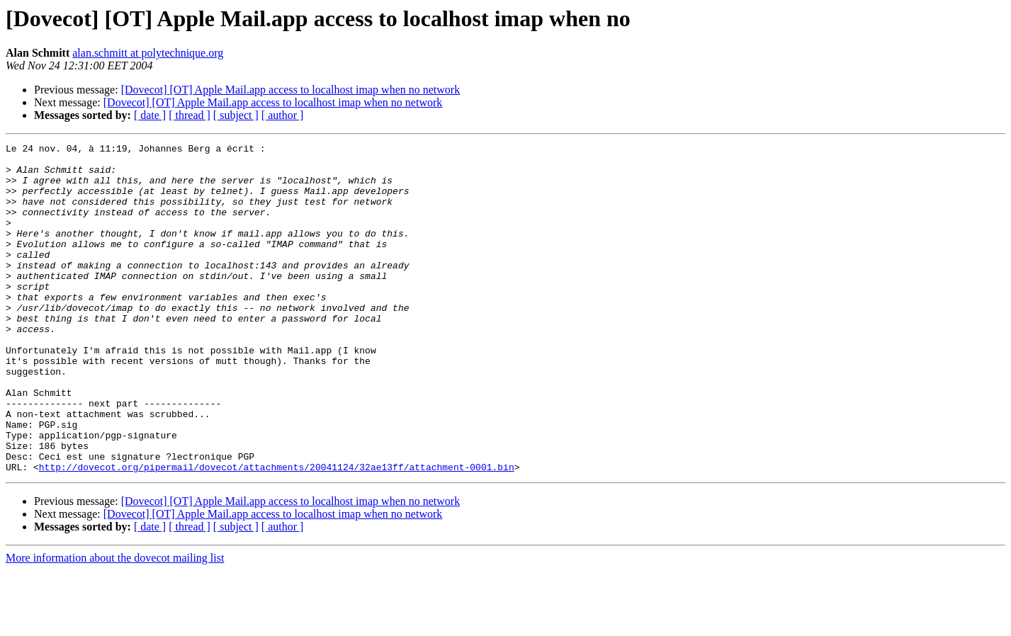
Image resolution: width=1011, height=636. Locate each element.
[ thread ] (189, 115)
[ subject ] (236, 115)
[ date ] (150, 115)
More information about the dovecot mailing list (115, 624)
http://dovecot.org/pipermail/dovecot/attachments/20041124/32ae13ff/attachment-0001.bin (276, 532)
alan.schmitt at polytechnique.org (147, 53)
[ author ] (282, 115)
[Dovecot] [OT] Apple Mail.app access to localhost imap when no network (291, 90)
